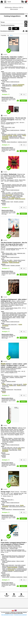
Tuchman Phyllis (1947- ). (8, 499)
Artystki (7, 135)
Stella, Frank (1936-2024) (8, 565)
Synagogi (4, 567)
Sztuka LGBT (19, 196)
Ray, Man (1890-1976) (7, 447)
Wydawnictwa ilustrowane (19, 509)
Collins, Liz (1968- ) (6, 192)
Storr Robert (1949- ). (8, 127)
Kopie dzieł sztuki (13, 450)
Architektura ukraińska (22, 568)
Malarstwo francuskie (14, 137)
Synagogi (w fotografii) (18, 571)
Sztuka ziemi (10, 384)
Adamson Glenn (17, 184)
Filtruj (11, 35)
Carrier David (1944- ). (9, 75)
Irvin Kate (6, 184)
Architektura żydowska (7, 571)
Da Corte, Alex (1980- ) (7, 260)
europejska (21, 385)
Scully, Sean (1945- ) (7, 84)
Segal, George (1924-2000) (8, 505)
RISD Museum (10, 180)
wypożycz (23, 100)
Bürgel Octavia (16, 185)
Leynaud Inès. (7, 442)
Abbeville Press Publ (18, 493)
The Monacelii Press (11, 122)
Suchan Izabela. (19, 316)
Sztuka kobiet (12, 196)
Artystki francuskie (21, 134)
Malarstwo (18, 84)
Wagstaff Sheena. (10, 254)
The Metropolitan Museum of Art (13, 248)
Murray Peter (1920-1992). (9, 315)
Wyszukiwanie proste (5, 31)
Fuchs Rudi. (20, 75)
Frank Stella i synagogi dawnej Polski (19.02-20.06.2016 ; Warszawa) (13, 566)
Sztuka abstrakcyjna (6, 85)
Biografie (4, 142)
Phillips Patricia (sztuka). (9, 312)
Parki (7, 386)
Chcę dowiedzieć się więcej (7, 614)
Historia (25, 577)
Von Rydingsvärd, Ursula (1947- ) (10, 324)
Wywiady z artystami (18, 201)
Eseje (11, 201)
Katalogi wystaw (6, 88)
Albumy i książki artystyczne (12, 81)
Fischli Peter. (6, 439)
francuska (17, 135)
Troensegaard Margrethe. (17, 440)
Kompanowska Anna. (19, 74)
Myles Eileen (9, 187)
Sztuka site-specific (17, 384)
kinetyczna (12, 261)
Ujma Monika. (19, 76)
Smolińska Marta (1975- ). (10, 376)
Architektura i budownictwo (16, 577)
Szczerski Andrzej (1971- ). (17, 314)
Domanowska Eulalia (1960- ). (14, 377)
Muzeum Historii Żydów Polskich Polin (15, 549)
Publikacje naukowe (10, 381)
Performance (8, 198)
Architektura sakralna (11, 568)
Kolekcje (12, 31)
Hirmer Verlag (22, 180)
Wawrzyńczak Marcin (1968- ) (13, 556)
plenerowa (15, 197)
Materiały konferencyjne (7, 389)
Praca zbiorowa (17, 389)
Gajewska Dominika (10, 555)
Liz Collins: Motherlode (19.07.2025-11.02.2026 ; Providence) (12, 193)
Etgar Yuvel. (7, 438)
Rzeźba (4, 204)
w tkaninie (6, 197)
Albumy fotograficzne (12, 142)
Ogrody (4, 386)
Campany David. (19, 438)
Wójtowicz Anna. (9, 77)
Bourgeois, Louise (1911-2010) (9, 134)
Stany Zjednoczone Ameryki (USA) (17, 506)
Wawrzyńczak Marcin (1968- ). (11, 317)
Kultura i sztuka (5, 577)
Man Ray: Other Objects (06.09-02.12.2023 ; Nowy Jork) (13, 448)
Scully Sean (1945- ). (9, 72)
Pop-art (17, 505)
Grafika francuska (13, 136)
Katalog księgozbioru (12, 16)
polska (12, 385)
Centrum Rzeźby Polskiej (11, 308)
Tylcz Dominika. (7, 76)
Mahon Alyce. (16, 439)
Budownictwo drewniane (20, 570)
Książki (3, 81)
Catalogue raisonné (22, 142)
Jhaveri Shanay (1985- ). (9, 253)
